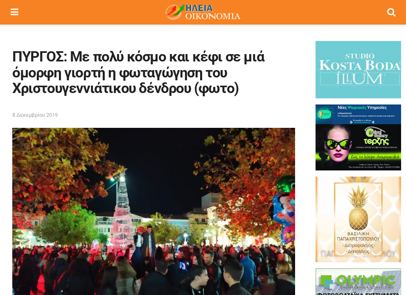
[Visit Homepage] (202, 12)
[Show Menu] (14, 12)
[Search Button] (391, 12)
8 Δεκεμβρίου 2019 (35, 115)
